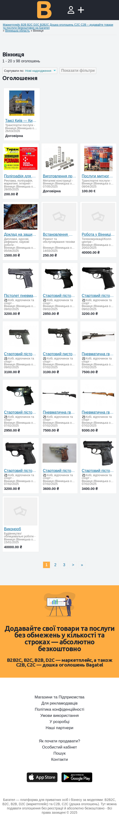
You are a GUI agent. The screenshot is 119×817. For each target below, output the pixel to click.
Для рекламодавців (59, 703)
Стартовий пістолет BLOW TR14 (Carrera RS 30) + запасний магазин (20, 354)
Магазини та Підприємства (59, 697)
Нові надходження (38, 71)
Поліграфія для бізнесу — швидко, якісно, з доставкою (20, 176)
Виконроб (12, 529)
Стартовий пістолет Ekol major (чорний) (20, 412)
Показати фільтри (78, 70)
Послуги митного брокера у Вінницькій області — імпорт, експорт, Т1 (98, 176)
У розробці (59, 722)
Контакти (59, 759)
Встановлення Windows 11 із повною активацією (59, 234)
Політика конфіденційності (59, 709)
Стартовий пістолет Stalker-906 (20, 471)
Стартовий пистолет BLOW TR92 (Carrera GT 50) (59, 354)
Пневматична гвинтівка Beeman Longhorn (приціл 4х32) (98, 354)
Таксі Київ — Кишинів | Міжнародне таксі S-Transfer (21, 121)
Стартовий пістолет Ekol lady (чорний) (59, 296)
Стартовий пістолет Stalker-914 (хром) (59, 471)
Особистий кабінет (59, 747)
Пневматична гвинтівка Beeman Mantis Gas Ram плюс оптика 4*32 (59, 412)
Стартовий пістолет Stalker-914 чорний (98, 471)
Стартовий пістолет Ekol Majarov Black (98, 296)
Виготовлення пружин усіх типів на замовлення (59, 176)
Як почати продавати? (59, 741)
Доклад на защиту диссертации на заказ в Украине (20, 234)
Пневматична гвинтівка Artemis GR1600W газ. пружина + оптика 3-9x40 (98, 412)
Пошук (59, 753)
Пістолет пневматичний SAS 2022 (20, 296)
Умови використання (59, 716)
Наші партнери (59, 728)
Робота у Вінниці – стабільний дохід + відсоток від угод (98, 234)
